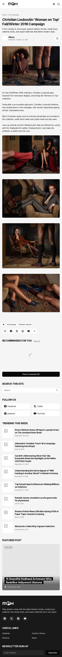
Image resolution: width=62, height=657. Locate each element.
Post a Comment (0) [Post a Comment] (31, 374)
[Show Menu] (3, 4)
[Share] (57, 38)
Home (4, 15)
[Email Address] (23, 652)
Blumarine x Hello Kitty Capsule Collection (35, 526)
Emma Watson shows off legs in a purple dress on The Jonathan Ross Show (37, 431)
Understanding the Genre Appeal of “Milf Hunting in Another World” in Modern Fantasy (36, 471)
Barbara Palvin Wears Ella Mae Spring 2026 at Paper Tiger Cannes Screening (37, 512)
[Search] (58, 4)
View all (37, 341)
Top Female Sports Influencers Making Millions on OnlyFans (37, 485)
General (5, 638)
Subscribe (52, 653)
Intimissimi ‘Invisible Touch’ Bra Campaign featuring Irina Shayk (35, 444)
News (34, 638)
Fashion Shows (38, 633)
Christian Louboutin (25, 324)
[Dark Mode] (54, 4)
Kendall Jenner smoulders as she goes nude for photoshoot (36, 499)
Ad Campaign (14, 15)
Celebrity (6, 633)
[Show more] (34, 331)
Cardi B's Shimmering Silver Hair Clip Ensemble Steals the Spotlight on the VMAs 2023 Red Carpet (35, 458)
